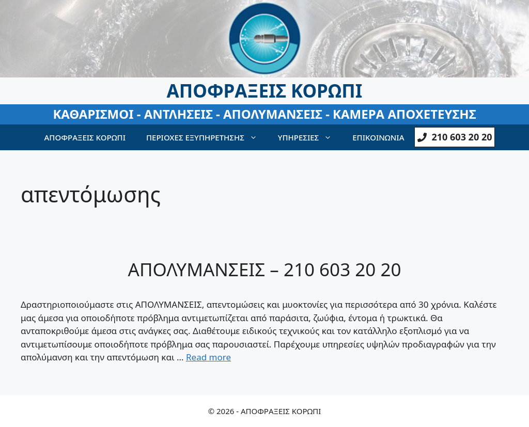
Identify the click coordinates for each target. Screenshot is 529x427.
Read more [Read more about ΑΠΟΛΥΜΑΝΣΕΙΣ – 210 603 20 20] (208, 357)
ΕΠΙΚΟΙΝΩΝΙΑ (378, 137)
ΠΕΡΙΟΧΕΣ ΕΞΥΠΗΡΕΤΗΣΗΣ (207, 137)
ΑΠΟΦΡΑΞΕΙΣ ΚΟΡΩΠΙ (85, 137)
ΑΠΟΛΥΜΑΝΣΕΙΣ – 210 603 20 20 (264, 269)
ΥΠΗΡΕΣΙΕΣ (310, 137)
